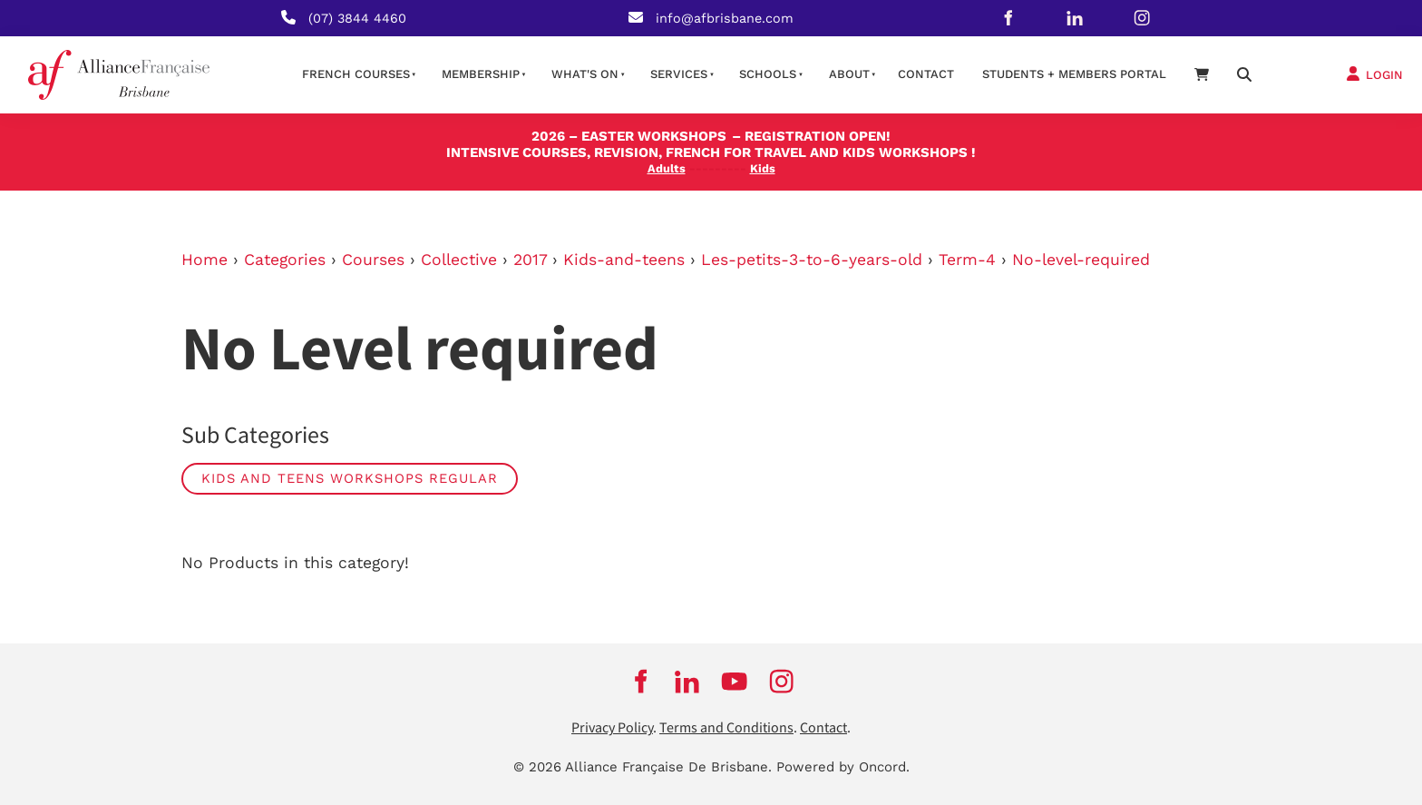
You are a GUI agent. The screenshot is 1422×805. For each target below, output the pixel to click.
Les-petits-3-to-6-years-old (811, 259)
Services (678, 74)
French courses (356, 74)
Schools (767, 74)
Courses (373, 259)
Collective (459, 259)
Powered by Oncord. (843, 767)
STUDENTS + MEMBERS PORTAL (1074, 74)
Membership (481, 74)
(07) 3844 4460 (357, 18)
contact (926, 74)
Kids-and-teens (624, 259)
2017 (530, 259)
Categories (285, 259)
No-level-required (1081, 259)
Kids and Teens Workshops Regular (349, 478)
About (849, 74)
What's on (584, 74)
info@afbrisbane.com (725, 18)
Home (204, 259)
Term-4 (967, 259)
